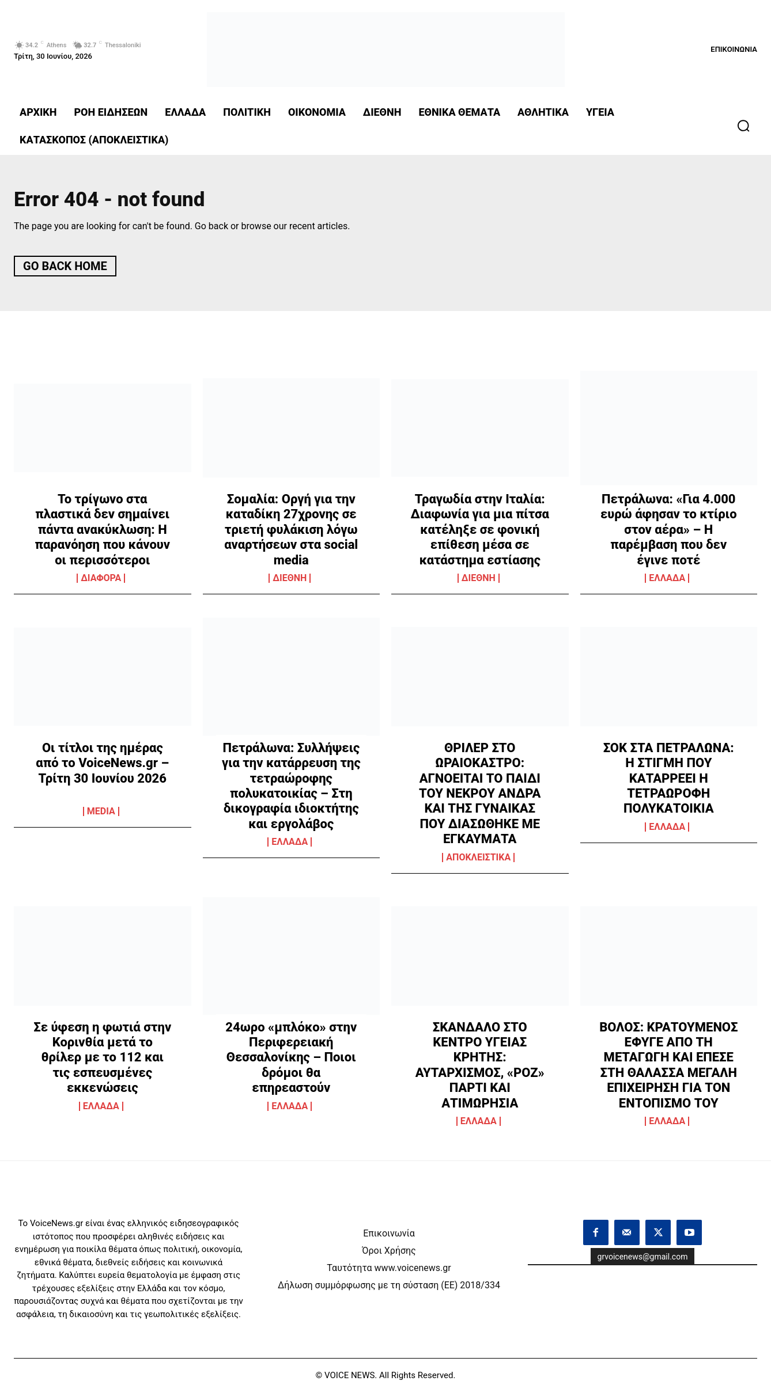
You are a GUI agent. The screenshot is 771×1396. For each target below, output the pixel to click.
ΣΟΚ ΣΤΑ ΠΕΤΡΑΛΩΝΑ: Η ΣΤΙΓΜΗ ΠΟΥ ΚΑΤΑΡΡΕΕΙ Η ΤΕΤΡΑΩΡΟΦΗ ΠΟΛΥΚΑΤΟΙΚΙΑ (668, 782)
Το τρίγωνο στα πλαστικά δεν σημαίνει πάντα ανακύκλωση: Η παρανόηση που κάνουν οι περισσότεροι (102, 533)
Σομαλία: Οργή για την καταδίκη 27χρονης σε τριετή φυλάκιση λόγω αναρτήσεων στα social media (291, 533)
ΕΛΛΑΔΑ (667, 582)
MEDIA (101, 815)
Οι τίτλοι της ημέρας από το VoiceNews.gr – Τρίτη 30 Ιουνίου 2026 (102, 767)
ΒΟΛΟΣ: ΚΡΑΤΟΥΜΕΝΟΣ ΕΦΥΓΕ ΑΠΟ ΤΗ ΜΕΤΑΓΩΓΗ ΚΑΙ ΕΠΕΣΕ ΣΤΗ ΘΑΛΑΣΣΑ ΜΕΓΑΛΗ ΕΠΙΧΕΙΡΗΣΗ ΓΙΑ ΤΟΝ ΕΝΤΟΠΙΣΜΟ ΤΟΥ (668, 1069)
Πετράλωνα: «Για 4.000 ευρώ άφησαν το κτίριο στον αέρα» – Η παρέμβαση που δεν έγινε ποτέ (668, 533)
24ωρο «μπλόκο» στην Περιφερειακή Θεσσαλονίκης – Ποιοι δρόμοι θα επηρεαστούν (291, 1061)
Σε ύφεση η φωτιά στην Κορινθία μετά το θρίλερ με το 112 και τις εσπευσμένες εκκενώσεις (102, 1061)
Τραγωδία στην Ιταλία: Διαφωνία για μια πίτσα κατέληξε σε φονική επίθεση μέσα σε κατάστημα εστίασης (480, 533)
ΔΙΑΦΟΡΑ (101, 582)
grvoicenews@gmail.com (643, 1260)
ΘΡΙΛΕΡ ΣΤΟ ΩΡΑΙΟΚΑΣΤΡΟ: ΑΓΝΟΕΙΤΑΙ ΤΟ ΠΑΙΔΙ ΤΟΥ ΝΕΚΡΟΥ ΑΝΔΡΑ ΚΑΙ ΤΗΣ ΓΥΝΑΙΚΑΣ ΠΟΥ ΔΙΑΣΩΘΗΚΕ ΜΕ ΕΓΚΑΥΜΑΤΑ (480, 797)
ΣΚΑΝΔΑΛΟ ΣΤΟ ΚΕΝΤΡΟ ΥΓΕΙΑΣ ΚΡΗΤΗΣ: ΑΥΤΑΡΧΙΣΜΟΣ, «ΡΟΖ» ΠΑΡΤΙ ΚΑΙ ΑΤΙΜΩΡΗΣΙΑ (480, 1069)
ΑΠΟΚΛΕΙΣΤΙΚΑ (478, 861)
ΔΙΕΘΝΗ (290, 582)
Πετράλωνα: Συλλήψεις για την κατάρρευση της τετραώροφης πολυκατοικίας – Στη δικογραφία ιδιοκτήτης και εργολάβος (291, 790)
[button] (743, 125)
